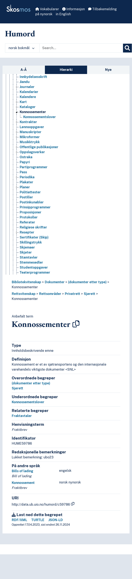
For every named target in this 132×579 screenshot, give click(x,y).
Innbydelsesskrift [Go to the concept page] (33, 77)
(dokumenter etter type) (87, 282)
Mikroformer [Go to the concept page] (30, 137)
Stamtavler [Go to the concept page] (29, 257)
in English (63, 14)
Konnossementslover (28, 402)
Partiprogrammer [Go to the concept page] (33, 167)
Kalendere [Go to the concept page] (28, 97)
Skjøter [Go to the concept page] (26, 252)
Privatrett (72, 294)
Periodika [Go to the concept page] (27, 177)
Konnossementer (25, 287)
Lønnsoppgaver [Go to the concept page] (32, 127)
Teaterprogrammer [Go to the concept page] (35, 272)
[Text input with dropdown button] (81, 48)
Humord (20, 33)
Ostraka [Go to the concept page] (26, 157)
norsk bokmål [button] (21, 48)
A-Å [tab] (23, 70)
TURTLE (37, 520)
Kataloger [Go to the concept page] (28, 107)
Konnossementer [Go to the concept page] (33, 112)
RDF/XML (19, 520)
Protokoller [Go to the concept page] (29, 217)
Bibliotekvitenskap (26, 282)
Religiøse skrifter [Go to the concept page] (33, 227)
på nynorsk (43, 14)
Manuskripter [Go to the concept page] (30, 132)
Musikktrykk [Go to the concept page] (30, 142)
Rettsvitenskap (24, 294)
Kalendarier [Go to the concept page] (29, 92)
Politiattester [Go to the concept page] (30, 192)
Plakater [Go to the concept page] (26, 182)
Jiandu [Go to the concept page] (25, 82)
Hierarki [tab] (66, 70)
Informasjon (73, 9)
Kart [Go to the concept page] (23, 102)
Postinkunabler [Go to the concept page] (32, 202)
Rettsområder (50, 294)
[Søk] (127, 48)
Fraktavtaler (22, 416)
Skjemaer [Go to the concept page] (27, 247)
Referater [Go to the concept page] (27, 222)
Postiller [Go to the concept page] (26, 197)
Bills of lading (22, 471)
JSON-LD (55, 520)
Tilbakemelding (102, 9)
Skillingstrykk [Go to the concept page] (31, 242)
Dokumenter (55, 282)
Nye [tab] (108, 70)
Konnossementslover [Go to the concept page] (39, 117)
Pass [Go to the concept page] (23, 172)
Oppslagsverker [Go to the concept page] (32, 152)
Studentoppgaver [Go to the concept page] (34, 267)
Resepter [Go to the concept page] (27, 232)
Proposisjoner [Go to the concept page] (30, 212)
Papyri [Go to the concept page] (25, 162)
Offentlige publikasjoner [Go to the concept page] (39, 147)
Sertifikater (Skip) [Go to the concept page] (34, 237)
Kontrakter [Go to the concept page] (28, 122)
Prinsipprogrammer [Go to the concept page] (35, 207)
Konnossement (23, 483)
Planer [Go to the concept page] (25, 187)
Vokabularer (47, 9)
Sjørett (89, 294)
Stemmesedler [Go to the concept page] (31, 262)
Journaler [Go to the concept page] (27, 87)
